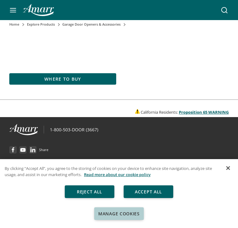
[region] (119, 193)
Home (14, 24)
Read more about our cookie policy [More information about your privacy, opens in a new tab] (117, 174)
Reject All (89, 192)
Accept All (148, 192)
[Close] (228, 168)
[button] (13, 10)
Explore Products (41, 24)
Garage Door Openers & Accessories (91, 24)
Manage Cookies (119, 214)
